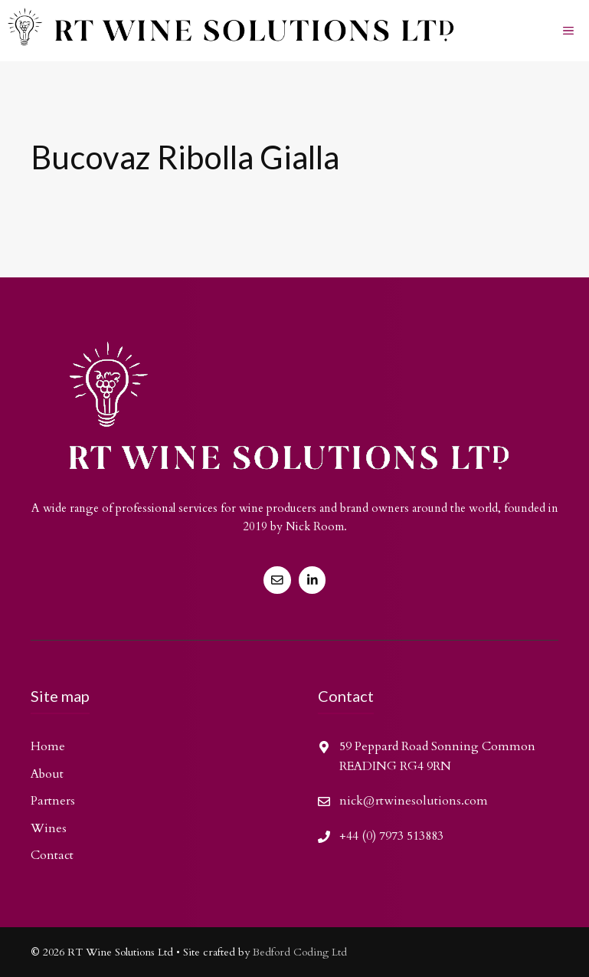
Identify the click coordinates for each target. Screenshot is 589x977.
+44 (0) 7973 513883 (391, 836)
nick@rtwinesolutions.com (413, 800)
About (47, 774)
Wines (49, 828)
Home (48, 746)
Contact (52, 855)
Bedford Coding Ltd (300, 952)
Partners (53, 800)
